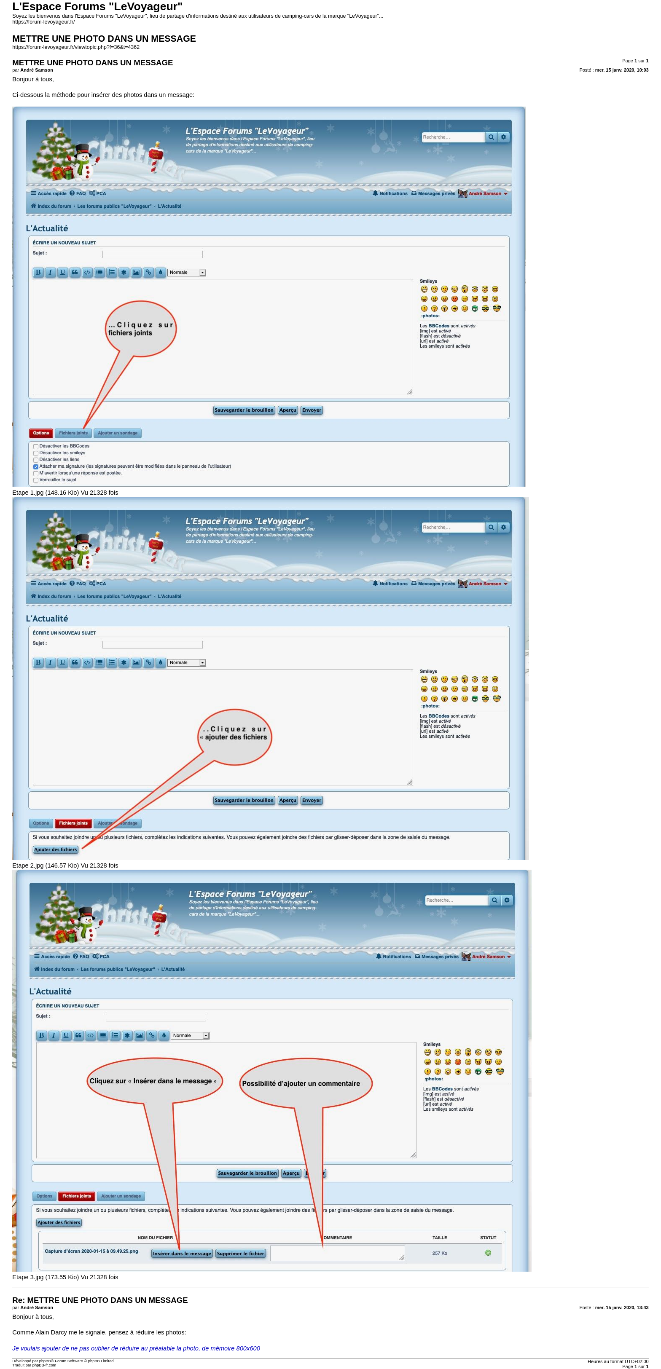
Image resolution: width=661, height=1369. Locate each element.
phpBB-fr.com (44, 1365)
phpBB (45, 1361)
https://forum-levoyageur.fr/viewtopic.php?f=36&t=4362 (76, 47)
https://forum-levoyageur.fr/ (43, 22)
